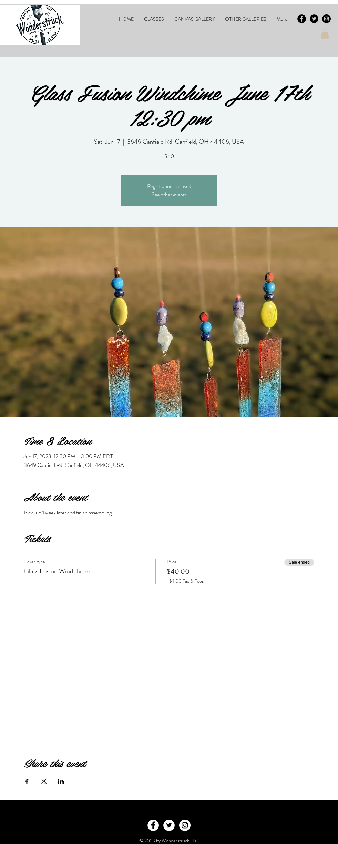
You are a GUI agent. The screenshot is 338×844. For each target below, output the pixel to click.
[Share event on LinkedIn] (61, 781)
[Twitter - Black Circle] (314, 18)
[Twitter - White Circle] (169, 825)
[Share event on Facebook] (27, 781)
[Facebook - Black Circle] (301, 18)
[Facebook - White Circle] (153, 825)
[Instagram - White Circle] (185, 825)
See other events (169, 194)
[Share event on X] (44, 781)
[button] (154, 19)
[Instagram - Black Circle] (326, 18)
